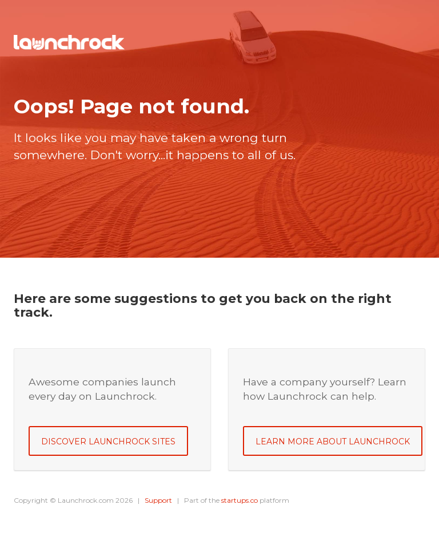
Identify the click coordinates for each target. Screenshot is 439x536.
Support (158, 500)
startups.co (239, 500)
